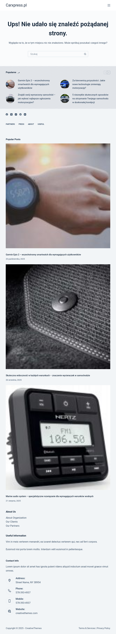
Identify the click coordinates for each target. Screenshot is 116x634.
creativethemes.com (26, 613)
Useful (41, 124)
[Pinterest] (20, 114)
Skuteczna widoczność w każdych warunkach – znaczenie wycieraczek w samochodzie (48, 375)
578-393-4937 (23, 592)
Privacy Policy (103, 628)
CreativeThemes (33, 628)
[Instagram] (16, 114)
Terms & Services (87, 628)
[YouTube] (25, 114)
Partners (10, 124)
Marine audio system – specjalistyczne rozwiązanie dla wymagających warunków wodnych (49, 496)
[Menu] (109, 5)
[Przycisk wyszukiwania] (85, 54)
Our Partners (12, 525)
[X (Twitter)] (11, 114)
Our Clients (12, 521)
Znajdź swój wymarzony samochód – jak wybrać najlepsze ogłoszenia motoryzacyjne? (36, 98)
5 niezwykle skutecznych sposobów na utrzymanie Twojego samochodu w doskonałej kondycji (90, 98)
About (31, 124)
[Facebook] (7, 114)
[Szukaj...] (55, 54)
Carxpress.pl (16, 5)
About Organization (16, 517)
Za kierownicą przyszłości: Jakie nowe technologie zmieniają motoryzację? (88, 84)
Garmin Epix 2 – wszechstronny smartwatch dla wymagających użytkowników (34, 84)
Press (21, 124)
